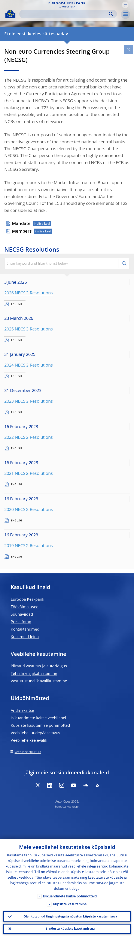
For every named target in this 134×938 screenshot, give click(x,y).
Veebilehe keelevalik (29, 740)
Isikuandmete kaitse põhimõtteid (70, 895)
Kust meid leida (25, 636)
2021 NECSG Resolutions (28, 473)
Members (22, 231)
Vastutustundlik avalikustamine (39, 680)
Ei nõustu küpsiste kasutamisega (70, 928)
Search (111, 14)
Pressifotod (21, 621)
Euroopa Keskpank (27, 599)
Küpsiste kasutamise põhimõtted (40, 725)
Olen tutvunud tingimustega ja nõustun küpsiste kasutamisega (70, 916)
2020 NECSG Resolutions (28, 509)
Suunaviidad (22, 614)
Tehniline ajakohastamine (34, 673)
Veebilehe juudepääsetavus (35, 732)
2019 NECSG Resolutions (28, 545)
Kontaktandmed (25, 629)
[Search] (64, 14)
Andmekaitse (22, 710)
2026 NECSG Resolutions (28, 293)
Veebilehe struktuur (28, 752)
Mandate (21, 223)
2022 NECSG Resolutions (28, 437)
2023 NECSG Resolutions (28, 401)
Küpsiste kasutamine (70, 903)
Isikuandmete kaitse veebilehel (38, 717)
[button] (125, 5)
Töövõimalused (25, 606)
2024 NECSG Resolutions (28, 365)
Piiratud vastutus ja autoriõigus (39, 665)
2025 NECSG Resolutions (28, 329)
